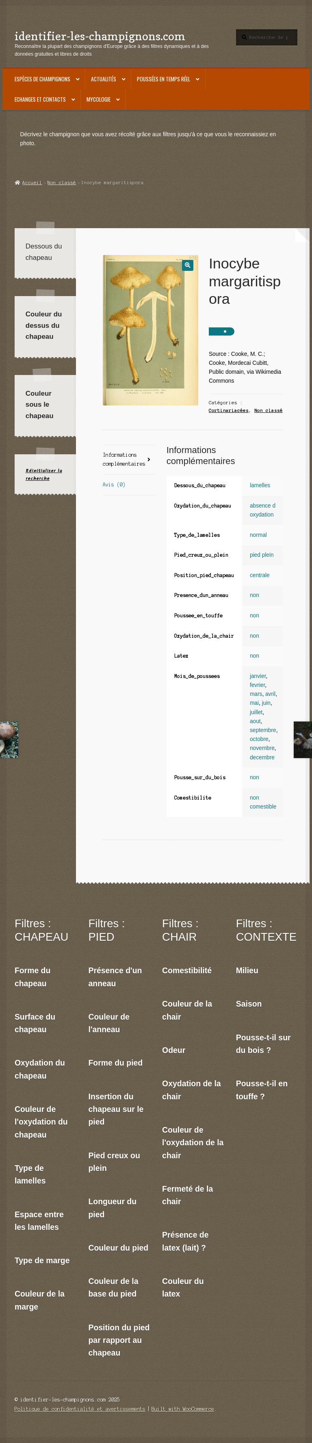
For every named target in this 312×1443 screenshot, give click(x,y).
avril (270, 694)
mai (254, 703)
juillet (256, 712)
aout (255, 721)
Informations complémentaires (124, 459)
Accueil (32, 182)
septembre (263, 730)
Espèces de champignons (42, 79)
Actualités (103, 79)
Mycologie (98, 99)
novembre (262, 748)
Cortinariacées (229, 410)
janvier (258, 676)
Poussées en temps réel (163, 79)
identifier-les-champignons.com (100, 36)
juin (266, 703)
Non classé (62, 182)
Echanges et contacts (40, 99)
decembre (262, 757)
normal (258, 535)
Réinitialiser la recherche (44, 474)
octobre (259, 739)
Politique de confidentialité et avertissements (80, 1409)
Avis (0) (114, 484)
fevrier (257, 685)
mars (256, 694)
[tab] (129, 460)
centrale (260, 575)
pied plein (262, 555)
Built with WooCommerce (183, 1409)
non (254, 595)
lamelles (260, 485)
